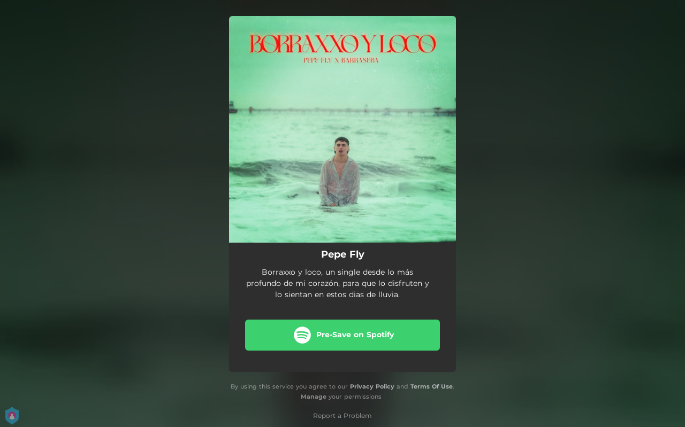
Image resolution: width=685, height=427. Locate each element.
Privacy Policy (372, 386)
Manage (313, 396)
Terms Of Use (431, 386)
